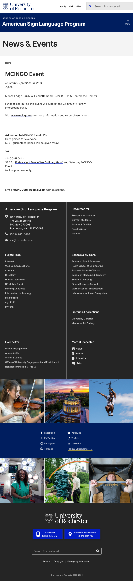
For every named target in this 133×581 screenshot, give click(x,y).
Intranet (9, 261)
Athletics (79, 358)
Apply (63, 6)
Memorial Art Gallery (83, 323)
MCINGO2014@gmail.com (29, 190)
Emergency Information (78, 561)
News (77, 348)
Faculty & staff (79, 229)
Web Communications (17, 265)
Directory (10, 274)
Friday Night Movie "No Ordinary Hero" (39, 162)
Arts (77, 363)
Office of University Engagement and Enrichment (32, 362)
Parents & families (82, 224)
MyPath (9, 306)
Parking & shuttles (15, 288)
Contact (9, 270)
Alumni (76, 233)
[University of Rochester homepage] (19, 6)
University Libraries (82, 318)
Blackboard (11, 297)
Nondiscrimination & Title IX (20, 366)
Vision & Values (13, 357)
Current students (81, 219)
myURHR (10, 302)
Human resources (15, 279)
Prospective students (83, 215)
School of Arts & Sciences (19, 18)
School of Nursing (82, 279)
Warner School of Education (87, 288)
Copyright (58, 561)
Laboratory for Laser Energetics (89, 293)
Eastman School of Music (86, 270)
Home (8, 62)
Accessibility (12, 353)
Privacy (46, 561)
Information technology (18, 293)
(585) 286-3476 (20, 234)
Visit (71, 6)
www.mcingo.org (22, 115)
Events (78, 353)
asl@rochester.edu (21, 240)
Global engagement (16, 348)
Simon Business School (85, 284)
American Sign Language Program (43, 24)
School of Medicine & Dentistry (89, 274)
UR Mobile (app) (14, 284)
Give (78, 6)
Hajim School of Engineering (87, 265)
